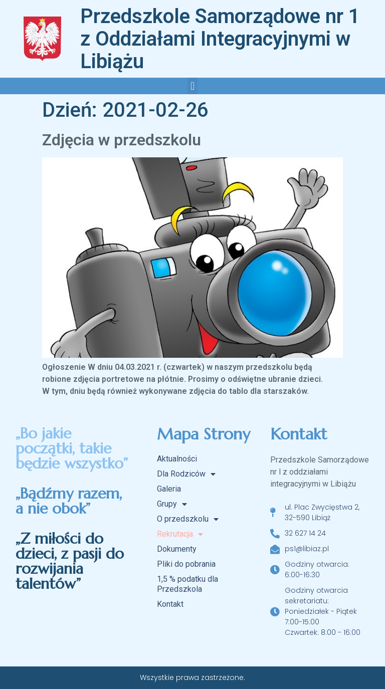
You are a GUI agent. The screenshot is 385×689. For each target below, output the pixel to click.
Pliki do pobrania (186, 564)
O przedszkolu (188, 519)
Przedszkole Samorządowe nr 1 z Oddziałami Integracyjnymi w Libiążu (220, 39)
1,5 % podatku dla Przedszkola (187, 584)
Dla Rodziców (186, 474)
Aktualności (177, 459)
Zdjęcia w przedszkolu (121, 139)
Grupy (172, 504)
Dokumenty (177, 549)
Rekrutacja (180, 534)
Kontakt (170, 604)
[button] (192, 86)
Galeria (169, 489)
